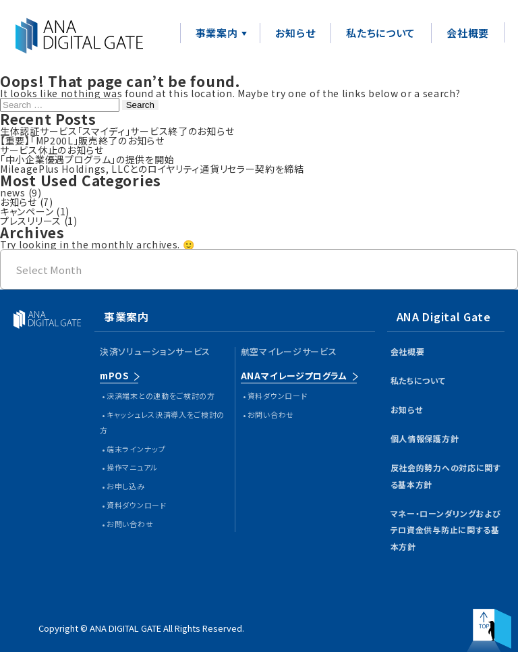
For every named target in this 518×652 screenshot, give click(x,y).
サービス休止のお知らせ (52, 150)
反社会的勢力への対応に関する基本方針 (446, 476)
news (13, 192)
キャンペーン (26, 211)
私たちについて (380, 33)
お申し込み (126, 486)
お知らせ (295, 33)
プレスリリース (30, 220)
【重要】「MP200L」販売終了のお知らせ (82, 140)
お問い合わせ (130, 523)
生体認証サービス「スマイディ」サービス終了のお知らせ (117, 131)
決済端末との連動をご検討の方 (161, 395)
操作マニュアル (132, 467)
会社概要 (468, 33)
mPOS (114, 375)
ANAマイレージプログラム (294, 375)
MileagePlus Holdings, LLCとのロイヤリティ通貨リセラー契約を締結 (152, 168)
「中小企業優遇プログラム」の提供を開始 (87, 159)
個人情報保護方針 (425, 438)
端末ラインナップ (136, 448)
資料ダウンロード (137, 504)
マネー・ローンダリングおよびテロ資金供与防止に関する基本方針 (446, 530)
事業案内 (217, 33)
